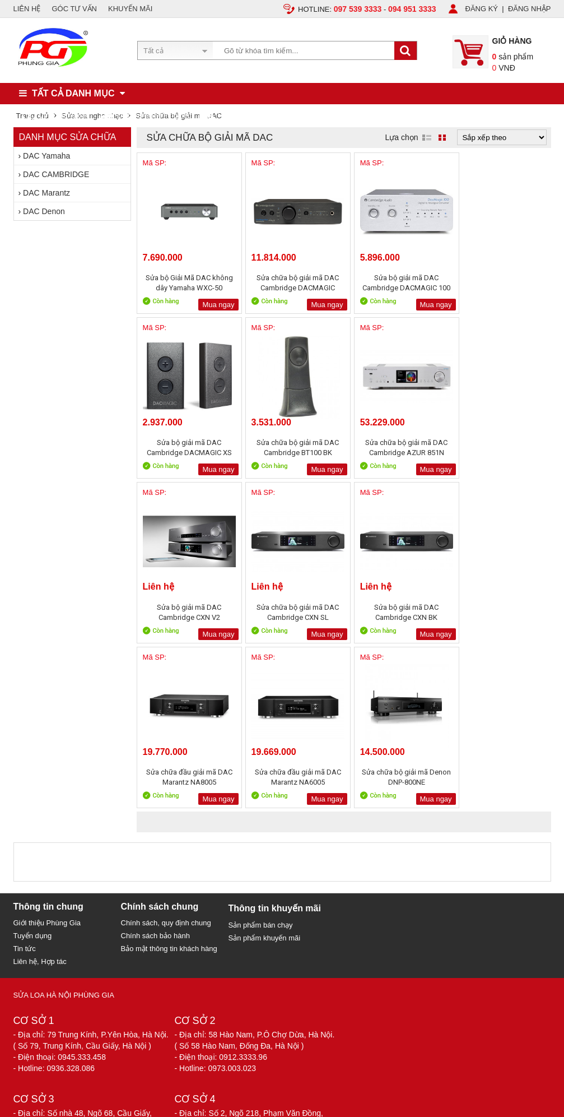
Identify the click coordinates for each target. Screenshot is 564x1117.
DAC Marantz (46, 192)
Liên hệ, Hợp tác (40, 796)
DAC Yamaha (46, 155)
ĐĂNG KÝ (481, 8)
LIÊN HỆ (27, 8)
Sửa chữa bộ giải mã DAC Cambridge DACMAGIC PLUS (291, 283)
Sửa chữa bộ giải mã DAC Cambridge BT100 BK (187, 447)
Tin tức (24, 784)
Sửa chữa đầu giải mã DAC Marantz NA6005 (395, 612)
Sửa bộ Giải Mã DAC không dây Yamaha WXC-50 (187, 283)
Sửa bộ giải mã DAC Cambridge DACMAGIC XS (499, 283)
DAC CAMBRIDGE (56, 174)
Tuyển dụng (32, 771)
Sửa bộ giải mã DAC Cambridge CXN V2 (395, 447)
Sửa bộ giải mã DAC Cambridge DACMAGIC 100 (395, 283)
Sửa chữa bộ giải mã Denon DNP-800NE (500, 612)
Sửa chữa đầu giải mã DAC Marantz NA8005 (291, 612)
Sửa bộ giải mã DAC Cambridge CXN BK (187, 612)
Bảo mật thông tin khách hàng (169, 784)
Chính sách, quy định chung (166, 758)
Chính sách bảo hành (155, 771)
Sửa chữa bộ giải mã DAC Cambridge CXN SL (499, 447)
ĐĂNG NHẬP (529, 8)
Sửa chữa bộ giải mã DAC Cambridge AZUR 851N (291, 447)
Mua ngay (214, 304)
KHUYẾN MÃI (130, 8)
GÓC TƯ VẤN (74, 8)
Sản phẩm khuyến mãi (265, 773)
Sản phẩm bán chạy (261, 760)
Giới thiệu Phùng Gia (47, 758)
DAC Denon (44, 211)
